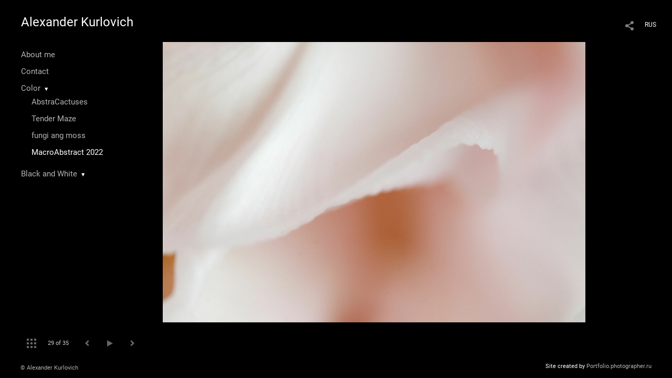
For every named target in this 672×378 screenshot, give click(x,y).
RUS (650, 24)
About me (38, 54)
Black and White (49, 173)
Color (30, 88)
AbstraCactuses (60, 102)
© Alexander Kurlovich (49, 367)
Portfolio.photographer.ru (619, 366)
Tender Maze (54, 118)
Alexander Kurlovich (77, 22)
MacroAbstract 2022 (67, 152)
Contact (35, 71)
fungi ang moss (59, 135)
